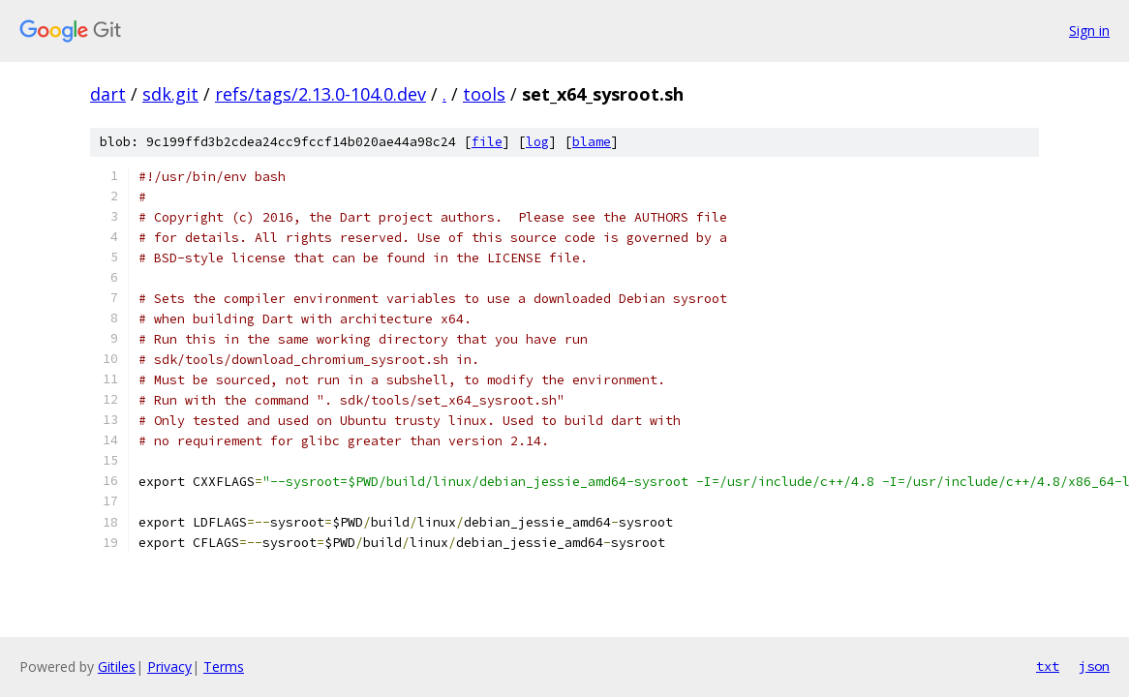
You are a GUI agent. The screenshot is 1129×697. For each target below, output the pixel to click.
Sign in (1089, 30)
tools (484, 94)
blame (591, 142)
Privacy (169, 666)
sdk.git (170, 94)
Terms (223, 666)
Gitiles (117, 666)
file (487, 142)
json (1094, 666)
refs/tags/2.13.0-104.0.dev (320, 94)
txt (1047, 666)
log (537, 142)
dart (108, 94)
